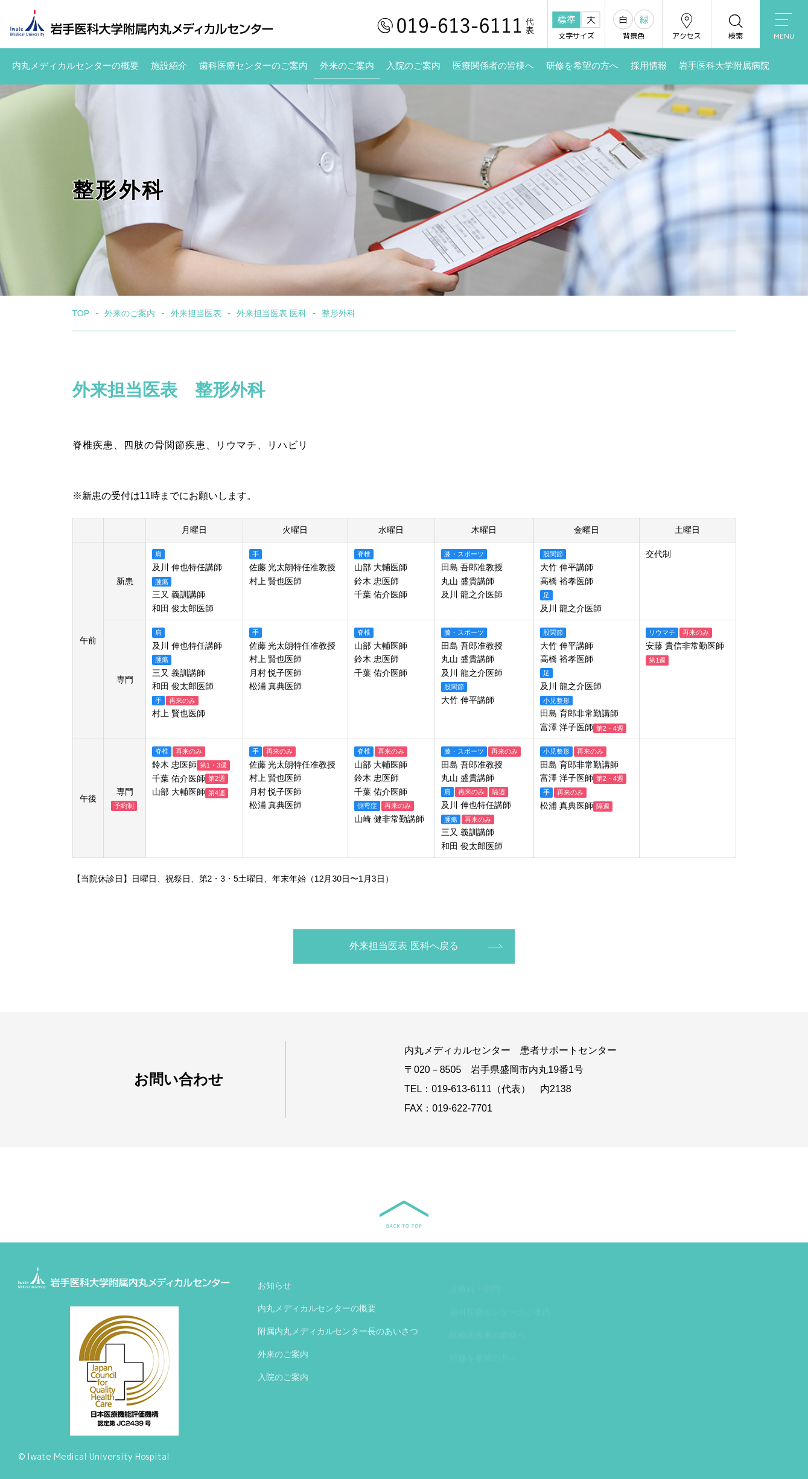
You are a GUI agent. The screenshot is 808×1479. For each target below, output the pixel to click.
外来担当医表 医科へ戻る (403, 946)
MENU (784, 27)
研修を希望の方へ (582, 65)
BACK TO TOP (404, 1214)
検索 (735, 26)
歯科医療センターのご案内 (253, 65)
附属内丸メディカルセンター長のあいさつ (338, 1333)
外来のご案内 (347, 65)
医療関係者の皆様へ (493, 65)
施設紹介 (169, 65)
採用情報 (649, 65)
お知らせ (274, 1288)
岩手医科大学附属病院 (724, 65)
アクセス (686, 26)
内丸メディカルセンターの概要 (75, 65)
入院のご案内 (413, 65)
